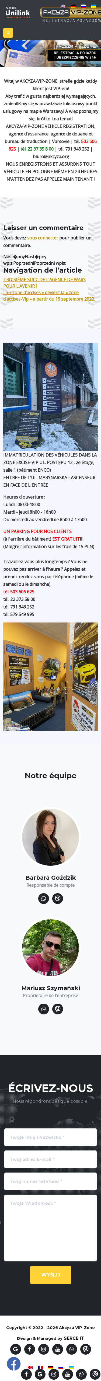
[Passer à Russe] (83, 5)
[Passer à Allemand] (73, 5)
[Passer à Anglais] (63, 5)
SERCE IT (74, 1338)
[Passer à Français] (40, 1367)
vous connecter (42, 238)
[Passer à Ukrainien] (94, 5)
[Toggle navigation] (8, 33)
